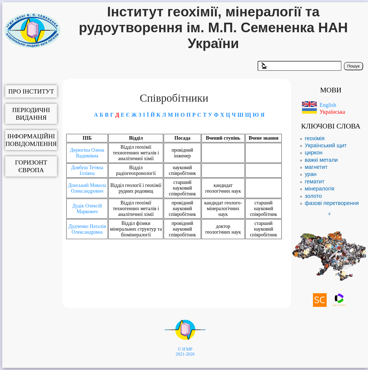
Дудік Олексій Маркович (87, 208)
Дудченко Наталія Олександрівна (87, 229)
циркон (314, 152)
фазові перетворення (332, 203)
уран (311, 174)
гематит (314, 181)
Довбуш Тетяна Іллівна (87, 170)
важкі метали (321, 160)
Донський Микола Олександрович (87, 188)
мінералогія (319, 189)
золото (313, 196)
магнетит (316, 167)
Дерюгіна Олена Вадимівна (87, 152)
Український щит (326, 145)
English (328, 105)
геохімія (314, 138)
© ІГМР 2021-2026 (185, 351)
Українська (332, 112)
